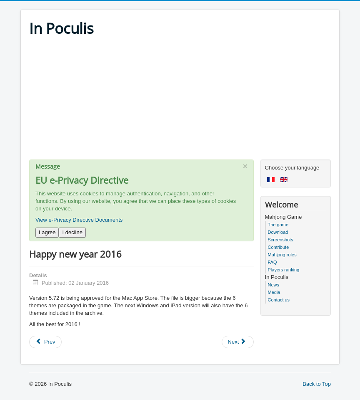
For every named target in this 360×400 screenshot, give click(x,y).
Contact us (279, 299)
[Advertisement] (180, 101)
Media (274, 292)
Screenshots (280, 239)
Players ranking (284, 269)
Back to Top (316, 384)
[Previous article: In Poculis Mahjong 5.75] (45, 342)
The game (278, 224)
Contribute (278, 247)
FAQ (272, 262)
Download (278, 232)
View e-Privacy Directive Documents (78, 220)
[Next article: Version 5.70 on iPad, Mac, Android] (238, 342)
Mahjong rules (282, 254)
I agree (47, 232)
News (274, 284)
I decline (72, 232)
